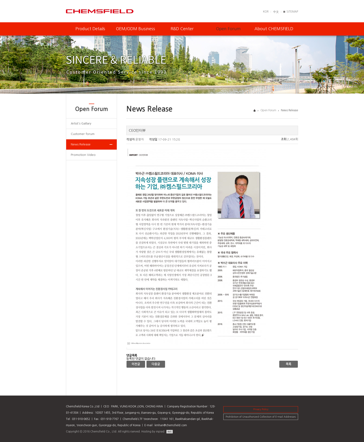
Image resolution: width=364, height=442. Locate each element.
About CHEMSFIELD (273, 29)
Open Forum (228, 29)
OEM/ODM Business (135, 29)
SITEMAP (292, 11)
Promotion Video (83, 154)
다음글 (156, 364)
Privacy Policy (260, 409)
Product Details (90, 29)
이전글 (136, 364)
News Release (81, 144)
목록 (288, 364)
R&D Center (182, 29)
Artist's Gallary (81, 123)
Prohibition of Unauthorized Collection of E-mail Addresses (261, 417)
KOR (266, 11)
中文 (276, 11)
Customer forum (82, 133)
